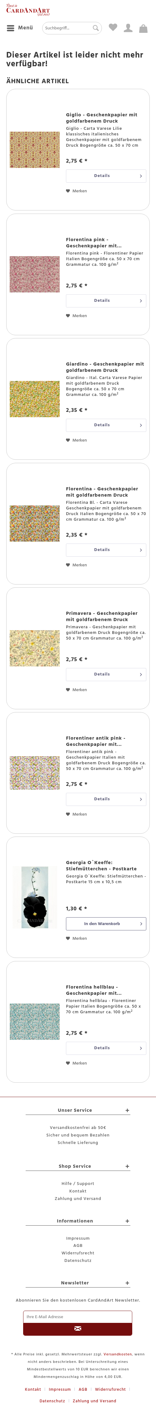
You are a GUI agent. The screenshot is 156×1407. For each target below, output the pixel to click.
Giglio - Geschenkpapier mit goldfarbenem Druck (102, 118)
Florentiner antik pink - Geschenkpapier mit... (95, 741)
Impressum (78, 1238)
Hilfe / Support (78, 1183)
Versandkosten (117, 1354)
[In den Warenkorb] (106, 923)
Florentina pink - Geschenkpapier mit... (94, 243)
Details (118, 175)
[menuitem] (19, 28)
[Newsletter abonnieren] (77, 1329)
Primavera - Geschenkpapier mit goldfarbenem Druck (102, 616)
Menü (20, 27)
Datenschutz (78, 1260)
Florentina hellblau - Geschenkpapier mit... (94, 990)
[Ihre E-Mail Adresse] (77, 1317)
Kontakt (78, 1191)
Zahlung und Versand (78, 1198)
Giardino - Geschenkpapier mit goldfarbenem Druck (105, 367)
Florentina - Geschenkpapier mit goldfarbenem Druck (102, 492)
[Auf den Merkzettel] (76, 191)
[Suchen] (94, 28)
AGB (78, 1245)
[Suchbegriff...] (72, 28)
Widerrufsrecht (78, 1253)
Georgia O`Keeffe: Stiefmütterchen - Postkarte (101, 866)
